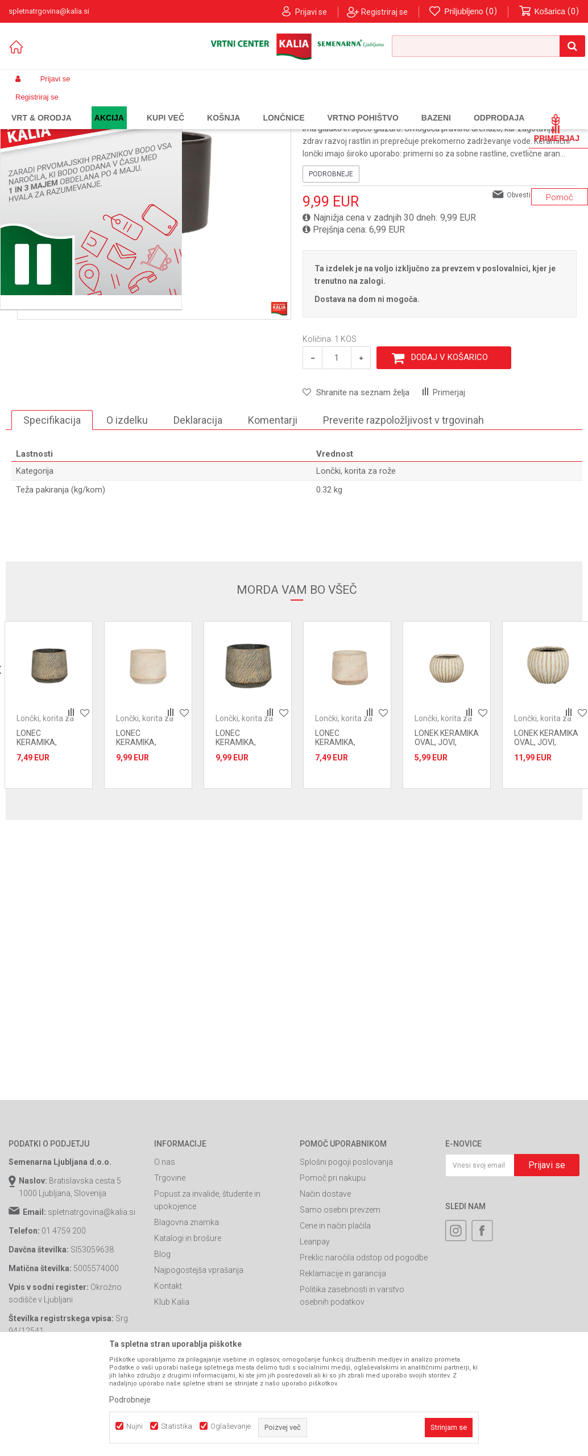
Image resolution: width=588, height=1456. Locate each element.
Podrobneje (331, 267)
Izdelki (92, 106)
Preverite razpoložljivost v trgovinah (403, 513)
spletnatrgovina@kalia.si (91, 1304)
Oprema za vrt (218, 106)
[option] (49, 798)
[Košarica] (549, 11)
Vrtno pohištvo (165, 106)
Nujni (134, 1426)
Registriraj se (384, 11)
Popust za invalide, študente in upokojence (207, 1293)
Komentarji (272, 513)
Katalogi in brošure (187, 1330)
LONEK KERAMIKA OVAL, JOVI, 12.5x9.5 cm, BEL (447, 835)
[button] (488, 46)
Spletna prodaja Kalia (41, 106)
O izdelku (127, 513)
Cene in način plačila (335, 1318)
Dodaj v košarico (449, 450)
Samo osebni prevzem (340, 1302)
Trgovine (169, 1270)
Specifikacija (52, 513)
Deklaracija (197, 513)
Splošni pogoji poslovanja (346, 1254)
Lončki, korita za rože (282, 106)
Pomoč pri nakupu (333, 1270)
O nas (164, 1254)
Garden (122, 106)
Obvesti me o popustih (542, 288)
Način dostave (325, 1286)
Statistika (176, 1426)
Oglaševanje (230, 1426)
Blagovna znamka (186, 1315)
